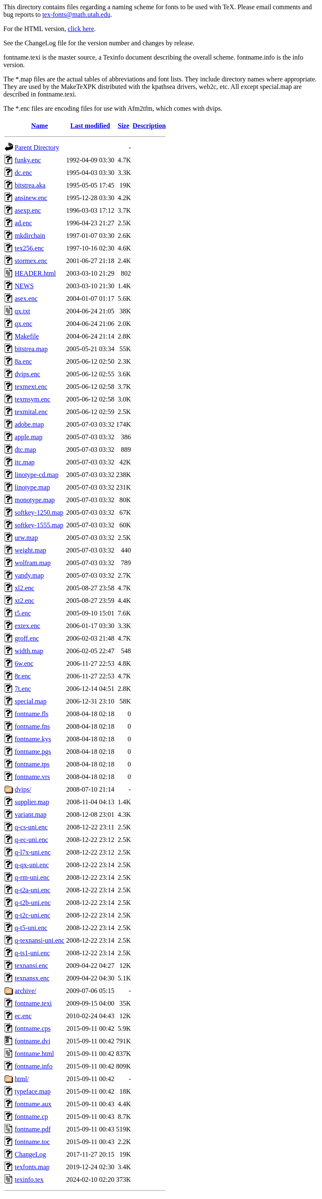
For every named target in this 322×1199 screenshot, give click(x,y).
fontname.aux (33, 1104)
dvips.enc (27, 374)
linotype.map (32, 487)
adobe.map (29, 424)
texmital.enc (31, 411)
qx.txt (22, 311)
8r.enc (23, 676)
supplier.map (32, 801)
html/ (22, 1078)
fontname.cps (33, 1028)
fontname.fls (31, 713)
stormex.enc (31, 260)
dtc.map (25, 449)
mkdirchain (30, 235)
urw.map (26, 537)
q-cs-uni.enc (31, 827)
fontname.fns (32, 726)
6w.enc (24, 663)
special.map (31, 701)
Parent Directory (37, 147)
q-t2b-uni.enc (33, 902)
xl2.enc (24, 588)
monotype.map (35, 499)
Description (149, 125)
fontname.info (33, 1066)
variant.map (31, 814)
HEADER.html (35, 273)
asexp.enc (28, 210)
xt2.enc (24, 600)
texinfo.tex (29, 1179)
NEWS (24, 285)
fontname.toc (32, 1141)
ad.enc (23, 223)
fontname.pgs (33, 751)
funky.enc (28, 160)
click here (81, 28)
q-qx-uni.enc (32, 864)
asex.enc (26, 298)
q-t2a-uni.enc (32, 890)
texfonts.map (32, 1166)
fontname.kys (33, 739)
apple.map (28, 437)
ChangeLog (30, 1154)
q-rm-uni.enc (32, 877)
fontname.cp (31, 1116)
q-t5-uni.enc (31, 927)
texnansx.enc (32, 978)
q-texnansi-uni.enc (40, 940)
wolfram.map (33, 562)
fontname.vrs (32, 776)
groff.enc (27, 638)
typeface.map (33, 1091)
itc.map (25, 462)
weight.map (30, 550)
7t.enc (23, 688)
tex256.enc (29, 248)
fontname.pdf (33, 1129)
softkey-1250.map (39, 512)
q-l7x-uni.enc (33, 852)
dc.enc (23, 172)
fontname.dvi (32, 1041)
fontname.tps (32, 764)
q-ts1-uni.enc (32, 953)
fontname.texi (33, 1003)
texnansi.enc (31, 965)
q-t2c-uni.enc (32, 915)
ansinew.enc (31, 197)
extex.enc (27, 625)
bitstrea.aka (30, 185)
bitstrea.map (31, 348)
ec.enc (23, 1015)
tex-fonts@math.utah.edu (76, 14)
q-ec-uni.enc (31, 839)
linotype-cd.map (36, 474)
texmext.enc (31, 386)
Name (39, 125)
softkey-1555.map (39, 525)
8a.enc (23, 361)
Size (124, 125)
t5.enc (23, 613)
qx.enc (23, 323)
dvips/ (23, 789)
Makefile (27, 336)
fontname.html (34, 1053)
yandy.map (29, 575)
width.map (29, 650)
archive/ (25, 990)
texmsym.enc (32, 399)
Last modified (90, 125)
